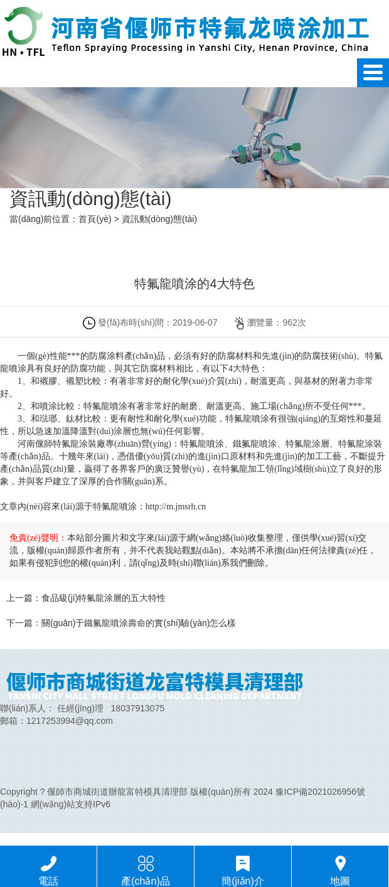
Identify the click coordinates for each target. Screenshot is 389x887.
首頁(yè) (94, 219)
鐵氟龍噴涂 (255, 444)
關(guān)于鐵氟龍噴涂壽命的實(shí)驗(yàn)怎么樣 (138, 623)
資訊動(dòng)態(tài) (160, 219)
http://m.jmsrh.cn (176, 506)
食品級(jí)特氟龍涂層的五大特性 (103, 598)
